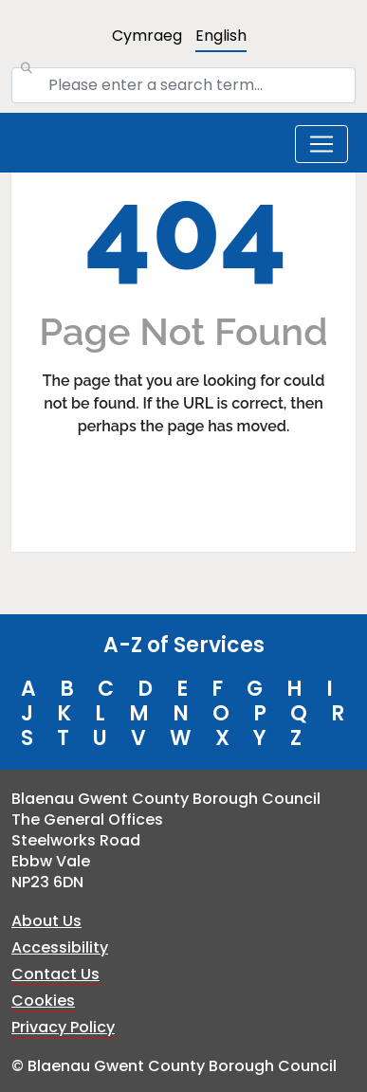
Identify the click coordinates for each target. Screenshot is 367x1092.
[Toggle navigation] (321, 144)
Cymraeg (147, 35)
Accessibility (59, 947)
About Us (46, 921)
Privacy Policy (63, 1027)
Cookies (43, 1000)
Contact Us (55, 974)
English (221, 35)
